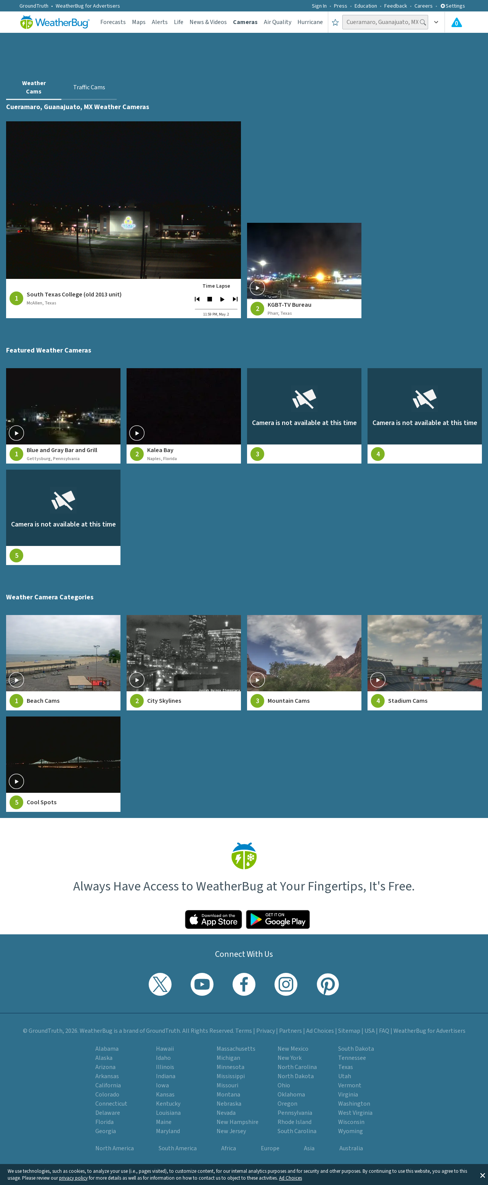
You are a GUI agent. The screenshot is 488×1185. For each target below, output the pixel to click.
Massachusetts (236, 1049)
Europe (270, 1148)
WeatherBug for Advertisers (88, 6)
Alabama (107, 1049)
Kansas (165, 1094)
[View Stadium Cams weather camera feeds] (425, 662)
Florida (104, 1122)
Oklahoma (291, 1094)
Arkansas (107, 1076)
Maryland (168, 1131)
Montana (228, 1094)
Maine (164, 1122)
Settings (452, 6)
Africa (228, 1148)
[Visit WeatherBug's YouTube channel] (202, 984)
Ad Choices (290, 1178)
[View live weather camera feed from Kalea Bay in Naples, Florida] (184, 416)
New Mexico (293, 1049)
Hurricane (310, 22)
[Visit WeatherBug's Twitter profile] (160, 984)
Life (178, 22)
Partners (290, 1031)
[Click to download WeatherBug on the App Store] (213, 919)
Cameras (245, 22)
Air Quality (277, 22)
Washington (354, 1104)
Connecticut (111, 1104)
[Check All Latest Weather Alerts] (457, 22)
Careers (423, 6)
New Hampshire (237, 1122)
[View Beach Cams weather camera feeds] (63, 662)
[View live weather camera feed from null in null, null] (304, 416)
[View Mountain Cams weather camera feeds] (304, 662)
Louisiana (168, 1113)
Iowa (162, 1085)
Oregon (287, 1104)
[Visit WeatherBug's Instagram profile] (285, 984)
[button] (482, 1174)
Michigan (228, 1058)
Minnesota (230, 1067)
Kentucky (168, 1104)
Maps (139, 22)
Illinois (165, 1067)
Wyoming (350, 1131)
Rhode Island (294, 1122)
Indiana (165, 1076)
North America (114, 1148)
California (108, 1085)
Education (366, 6)
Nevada (226, 1113)
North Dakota (296, 1076)
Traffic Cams (89, 87)
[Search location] (385, 22)
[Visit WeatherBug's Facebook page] (244, 984)
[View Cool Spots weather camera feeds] (63, 764)
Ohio (284, 1085)
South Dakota (356, 1049)
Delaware (107, 1113)
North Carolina (297, 1067)
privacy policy (73, 1178)
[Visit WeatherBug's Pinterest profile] (327, 984)
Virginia (348, 1094)
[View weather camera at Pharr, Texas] (304, 270)
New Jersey (231, 1131)
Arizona (105, 1067)
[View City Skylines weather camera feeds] (184, 662)
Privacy (265, 1031)
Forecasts (113, 22)
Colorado (107, 1094)
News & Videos (208, 22)
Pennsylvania (295, 1113)
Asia (309, 1148)
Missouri (227, 1085)
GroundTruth (33, 6)
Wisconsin (351, 1122)
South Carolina (297, 1131)
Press (340, 6)
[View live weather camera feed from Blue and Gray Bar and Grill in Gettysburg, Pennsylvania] (63, 416)
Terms (243, 1031)
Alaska (103, 1058)
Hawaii (165, 1049)
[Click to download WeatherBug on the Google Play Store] (278, 919)
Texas (345, 1067)
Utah (344, 1076)
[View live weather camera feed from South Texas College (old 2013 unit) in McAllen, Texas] (123, 200)
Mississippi (231, 1076)
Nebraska (229, 1104)
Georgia (105, 1131)
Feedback (395, 6)
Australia (351, 1148)
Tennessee (352, 1058)
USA (369, 1031)
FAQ (384, 1031)
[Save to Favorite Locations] (335, 22)
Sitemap (349, 1031)
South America (178, 1148)
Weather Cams (34, 87)
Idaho (163, 1058)
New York (290, 1058)
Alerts (160, 22)
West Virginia (355, 1113)
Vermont (349, 1085)
